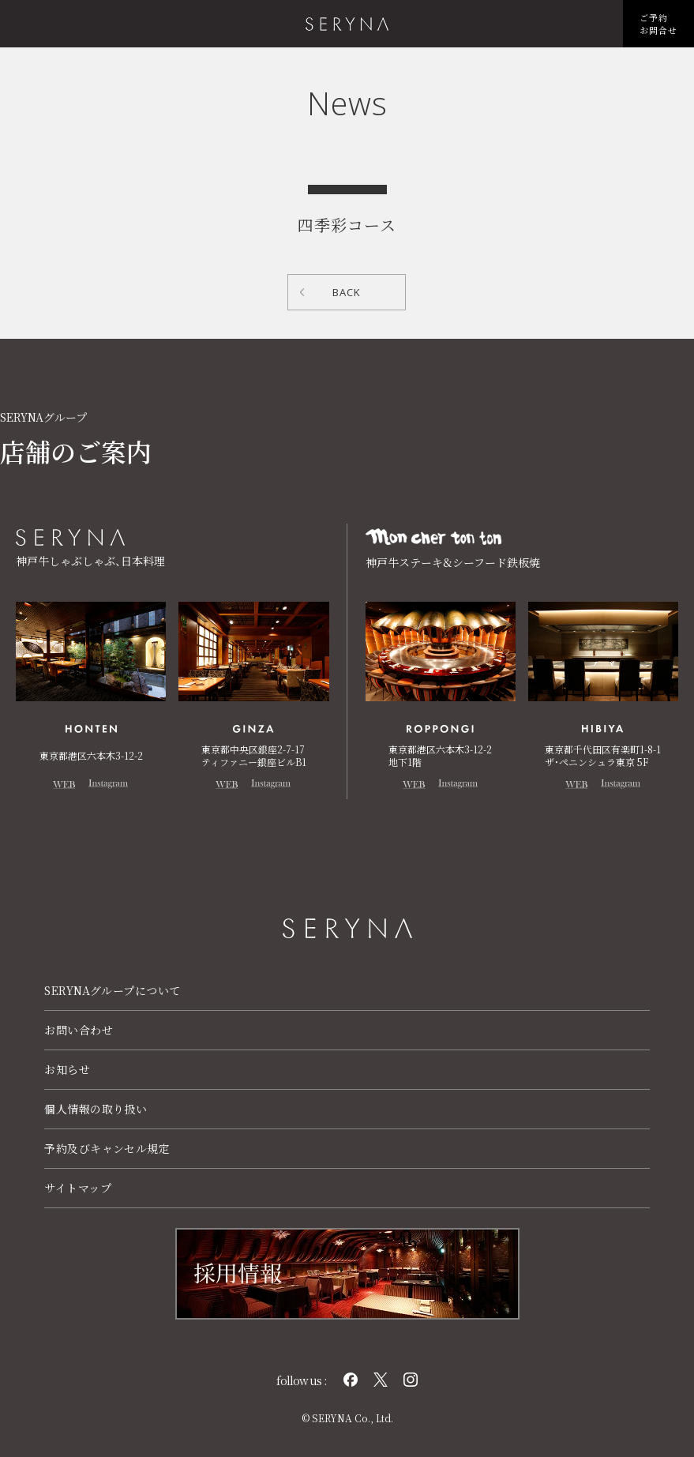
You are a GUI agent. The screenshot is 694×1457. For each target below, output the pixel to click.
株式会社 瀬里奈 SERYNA (347, 23)
